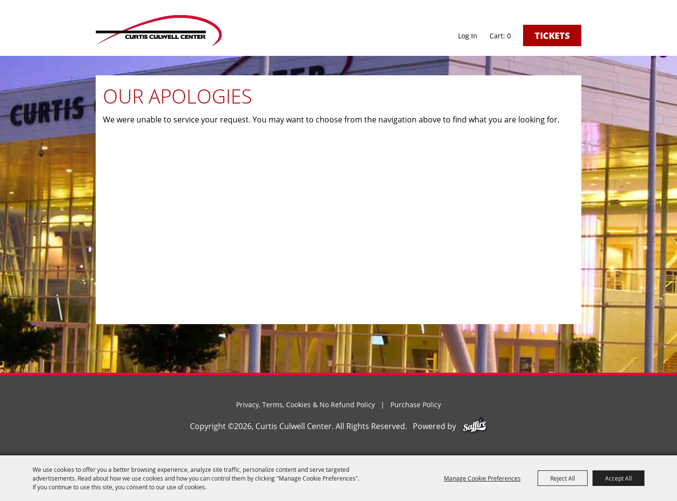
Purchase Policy (415, 404)
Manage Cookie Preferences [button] (482, 478)
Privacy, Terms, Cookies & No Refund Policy (305, 404)
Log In (467, 35)
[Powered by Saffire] (475, 426)
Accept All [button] (618, 478)
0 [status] (509, 36)
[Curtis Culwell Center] (159, 30)
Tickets (552, 35)
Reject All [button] (562, 478)
